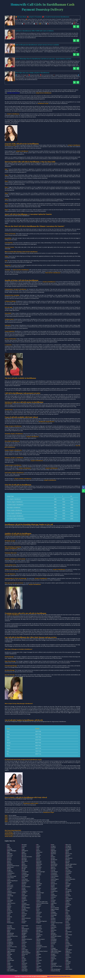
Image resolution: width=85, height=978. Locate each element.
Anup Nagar (68, 847)
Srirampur (68, 963)
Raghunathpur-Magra (56, 951)
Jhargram (24, 909)
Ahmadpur (24, 844)
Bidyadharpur (10, 867)
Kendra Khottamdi (26, 918)
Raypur (9, 955)
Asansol (53, 849)
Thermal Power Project (56, 966)
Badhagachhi (25, 850)
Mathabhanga (10, 933)
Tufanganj (24, 967)
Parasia (23, 945)
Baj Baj (38, 853)
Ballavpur (38, 855)
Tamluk (67, 964)
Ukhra (37, 967)
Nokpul (23, 940)
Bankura (9, 858)
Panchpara (53, 942)
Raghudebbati (54, 949)
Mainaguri (38, 930)
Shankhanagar (10, 960)
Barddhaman (54, 859)
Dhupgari (68, 885)
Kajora (37, 910)
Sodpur (9, 963)
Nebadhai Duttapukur (27, 939)
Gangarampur (54, 891)
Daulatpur (24, 882)
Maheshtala (39, 928)
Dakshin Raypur (25, 880)
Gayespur (9, 894)
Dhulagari (38, 885)
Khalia (8, 919)
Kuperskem (53, 927)
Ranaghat (38, 954)
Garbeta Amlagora (11, 892)
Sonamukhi (24, 963)
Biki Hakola (24, 867)
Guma (8, 897)
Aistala (52, 844)
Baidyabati (9, 853)
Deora (67, 882)
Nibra (67, 939)
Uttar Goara (24, 969)
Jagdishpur (38, 904)
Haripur (38, 900)
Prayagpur (53, 948)
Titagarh (9, 967)
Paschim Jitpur (69, 945)
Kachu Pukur (25, 910)
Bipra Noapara (69, 867)
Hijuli (23, 901)
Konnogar (9, 925)
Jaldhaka (9, 906)
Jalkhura (24, 906)
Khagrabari (68, 918)
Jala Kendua (68, 904)
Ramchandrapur (55, 952)
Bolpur (67, 868)
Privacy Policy (60, 976)
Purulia (38, 949)
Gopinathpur (54, 895)
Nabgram (38, 936)
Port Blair (38, 948)
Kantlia (38, 915)
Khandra (38, 919)
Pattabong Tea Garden (41, 946)
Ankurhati (53, 847)
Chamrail (9, 874)
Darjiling (9, 882)
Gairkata (38, 891)
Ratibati (67, 954)
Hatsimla (9, 901)
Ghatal (23, 894)
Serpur (67, 958)
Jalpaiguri (38, 906)
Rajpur (38, 952)
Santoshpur (68, 957)
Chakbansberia (10, 873)
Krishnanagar (25, 925)
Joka (67, 909)
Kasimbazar (39, 916)
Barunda (68, 861)
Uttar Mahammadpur (12, 970)
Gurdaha (24, 897)
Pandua (67, 942)
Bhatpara (38, 865)
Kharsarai (53, 921)
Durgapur (38, 888)
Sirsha (37, 961)
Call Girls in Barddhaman (13, 93)
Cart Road (68, 870)
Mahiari (53, 928)
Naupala (68, 937)
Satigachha (53, 958)
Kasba (23, 916)
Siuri (52, 961)
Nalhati (23, 937)
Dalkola (38, 880)
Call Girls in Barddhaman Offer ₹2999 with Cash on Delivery (34, 31)
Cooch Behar (25, 879)
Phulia (8, 948)
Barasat (38, 859)
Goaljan (53, 894)
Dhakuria (24, 883)
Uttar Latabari (69, 969)
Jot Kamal (9, 910)
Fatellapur (53, 889)
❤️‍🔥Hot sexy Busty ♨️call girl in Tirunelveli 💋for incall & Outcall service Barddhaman (42, 17)
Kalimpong (38, 912)
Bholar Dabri (54, 865)
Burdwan (38, 870)
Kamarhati (24, 913)
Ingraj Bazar (54, 903)
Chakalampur (69, 871)
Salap (23, 957)
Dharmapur (68, 883)
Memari (38, 933)
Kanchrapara (54, 913)
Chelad (23, 877)
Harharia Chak (69, 898)
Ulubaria (68, 967)
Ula (52, 967)
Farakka (38, 889)
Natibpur (53, 937)
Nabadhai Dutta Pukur (12, 936)
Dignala (53, 886)
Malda (8, 931)
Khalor (23, 919)
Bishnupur (53, 868)
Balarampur (10, 855)
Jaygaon (9, 907)
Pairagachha (10, 942)
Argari (23, 849)
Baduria (38, 850)
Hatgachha (68, 900)
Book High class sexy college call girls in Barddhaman (32, 72)
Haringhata (24, 900)
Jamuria (53, 906)
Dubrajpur (9, 888)
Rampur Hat (25, 954)
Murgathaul (54, 934)
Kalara (23, 912)
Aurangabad (68, 849)
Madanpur (68, 927)
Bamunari (9, 856)
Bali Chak (24, 855)
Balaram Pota (69, 853)
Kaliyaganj (53, 912)
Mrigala (23, 934)
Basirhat (9, 862)
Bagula (23, 852)
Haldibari (24, 898)
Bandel (38, 856)
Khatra (67, 921)
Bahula (67, 852)
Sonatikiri (38, 963)
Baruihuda (38, 861)
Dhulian (53, 885)
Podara (23, 948)
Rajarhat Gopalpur (26, 952)
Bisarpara (38, 868)
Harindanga (10, 900)
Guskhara (53, 897)
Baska (23, 862)
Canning (53, 870)
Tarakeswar (10, 966)
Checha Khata (10, 877)
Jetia (67, 907)
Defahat (53, 882)
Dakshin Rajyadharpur (12, 880)
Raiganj (9, 952)
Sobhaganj (68, 961)
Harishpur (53, 900)
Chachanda (10, 871)
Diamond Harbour (26, 886)
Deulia (8, 883)
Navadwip (9, 939)
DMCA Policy (67, 976)
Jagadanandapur (26, 904)
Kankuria (24, 915)
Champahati (54, 873)
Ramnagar (9, 954)
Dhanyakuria (54, 883)
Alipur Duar (68, 844)
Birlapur (9, 868)
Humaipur (24, 903)
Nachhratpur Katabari (56, 936)
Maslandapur (69, 931)
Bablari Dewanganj (11, 850)
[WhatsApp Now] (77, 26)
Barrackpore (25, 861)
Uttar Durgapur (10, 969)
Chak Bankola (25, 871)
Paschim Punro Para (12, 946)
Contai (8, 879)
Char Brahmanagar (11, 876)
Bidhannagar (69, 865)
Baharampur (39, 852)
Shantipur (24, 960)
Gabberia (9, 891)
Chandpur (38, 874)
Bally (52, 855)
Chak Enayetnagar (40, 871)
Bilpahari (53, 867)
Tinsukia (67, 966)
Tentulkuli (38, 966)
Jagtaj (52, 904)
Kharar (8, 921)
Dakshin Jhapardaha (70, 879)
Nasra (37, 937)
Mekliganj (24, 933)
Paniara (23, 943)
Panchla (38, 942)
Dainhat (38, 879)
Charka (38, 876)
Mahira (9, 930)
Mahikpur (68, 928)
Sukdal (8, 964)
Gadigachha (24, 891)
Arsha (37, 849)
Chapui (67, 874)
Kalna (67, 912)
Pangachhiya (10, 943)
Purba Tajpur (25, 949)
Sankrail (53, 957)
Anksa (37, 847)
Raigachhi (68, 951)
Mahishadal (24, 930)
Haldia (8, 898)
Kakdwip (68, 910)
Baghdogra (53, 850)
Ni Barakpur (54, 939)
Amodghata (68, 846)
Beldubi (67, 862)
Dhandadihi (39, 883)
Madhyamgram (25, 928)
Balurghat (68, 855)
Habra (67, 897)
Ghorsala (38, 894)
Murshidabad (69, 934)
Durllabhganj (54, 888)
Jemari (37, 907)
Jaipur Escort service (52, 976)
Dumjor (23, 888)
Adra (8, 844)
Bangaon (53, 856)
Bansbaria (24, 858)
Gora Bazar (68, 895)
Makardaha (53, 930)
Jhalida (8, 909)
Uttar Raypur (39, 970)
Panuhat (53, 943)
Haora (52, 898)
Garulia (67, 892)
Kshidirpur (53, 925)
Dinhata (67, 886)
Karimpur (68, 915)
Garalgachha (69, 891)
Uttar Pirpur (24, 970)
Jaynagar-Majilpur (26, 907)
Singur (23, 961)
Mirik (67, 933)
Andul (23, 847)
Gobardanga (10, 895)
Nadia (67, 936)
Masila (52, 931)
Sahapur (68, 955)
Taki (37, 964)
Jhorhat (38, 909)
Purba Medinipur (11, 949)
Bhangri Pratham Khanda (13, 865)
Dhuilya (23, 885)
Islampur (68, 903)
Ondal (67, 940)
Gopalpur (38, 895)
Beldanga (53, 862)
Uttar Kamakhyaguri (55, 969)
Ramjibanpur (69, 952)
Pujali (67, 948)
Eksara (8, 889)
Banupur (53, 858)
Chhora (38, 877)
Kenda (8, 918)
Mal (66, 930)
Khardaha (24, 921)
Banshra (38, 858)
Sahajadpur (53, 955)
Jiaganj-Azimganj (55, 909)
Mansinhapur (39, 931)
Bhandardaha (54, 864)
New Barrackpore (40, 939)
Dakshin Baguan (55, 879)
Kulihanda (9, 927)
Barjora (9, 861)
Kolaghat (38, 922)
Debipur (38, 882)
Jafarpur (9, 904)
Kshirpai (67, 925)
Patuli (52, 946)
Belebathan (10, 864)
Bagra (8, 852)
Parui (52, 945)
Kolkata (67, 922)
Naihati (9, 937)
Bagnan (67, 850)
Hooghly (53, 901)
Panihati (38, 943)
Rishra (23, 955)
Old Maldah (53, 940)
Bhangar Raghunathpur (71, 864)
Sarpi (37, 958)
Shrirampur (39, 960)
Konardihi (68, 924)
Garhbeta (24, 892)
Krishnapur (39, 925)
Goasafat (68, 894)
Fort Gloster (68, 889)
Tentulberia (24, 966)
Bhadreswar (39, 864)
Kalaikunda (9, 912)
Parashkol (9, 945)
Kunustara (38, 927)
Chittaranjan (68, 877)
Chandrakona (54, 874)
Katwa (52, 916)
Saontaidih (9, 958)
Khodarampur (10, 922)
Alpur (8, 846)
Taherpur (24, 964)
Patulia (67, 946)
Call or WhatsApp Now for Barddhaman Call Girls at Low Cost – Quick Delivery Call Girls (43, 59)
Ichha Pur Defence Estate (42, 903)
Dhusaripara (10, 886)
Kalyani (9, 913)
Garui (52, 892)
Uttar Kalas (39, 969)
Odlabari (38, 940)
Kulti (23, 927)
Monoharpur (10, 934)
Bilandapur (39, 867)
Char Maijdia (25, 876)
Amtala (9, 847)
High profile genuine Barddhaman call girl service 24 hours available (37, 45)
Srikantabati (54, 963)
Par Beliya (68, 943)
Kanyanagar (54, 915)
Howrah (67, 901)
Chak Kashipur (54, 871)
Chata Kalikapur (54, 876)
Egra (67, 888)
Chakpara (38, 873)
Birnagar (24, 868)
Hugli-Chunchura (11, 903)
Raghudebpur (69, 949)
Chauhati (68, 876)
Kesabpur (53, 918)
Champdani (68, 873)
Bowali (23, 870)
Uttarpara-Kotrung (55, 970)
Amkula (38, 846)
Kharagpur (68, 919)
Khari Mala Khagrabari (41, 921)
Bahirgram (53, 852)
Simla (8, 961)
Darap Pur (68, 880)
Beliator (24, 864)
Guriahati (38, 897)
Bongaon (9, 870)
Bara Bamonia (69, 858)
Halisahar (38, 898)
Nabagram (24, 936)
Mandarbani (25, 931)
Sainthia (9, 957)
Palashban (24, 942)
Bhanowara (24, 865)
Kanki (8, 915)
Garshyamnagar (40, 892)
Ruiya (37, 955)
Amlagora (53, 846)
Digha (37, 886)
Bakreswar (53, 853)
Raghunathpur (25, 951)
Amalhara (24, 846)
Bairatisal (24, 853)
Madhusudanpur (11, 928)
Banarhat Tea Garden (27, 856)
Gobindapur (25, 895)
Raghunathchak (11, 951)
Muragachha (39, 934)
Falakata (24, 889)
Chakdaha (24, 873)
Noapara (9, 940)
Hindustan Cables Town (42, 901)
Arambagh (9, 849)
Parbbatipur (39, 945)
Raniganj (53, 954)
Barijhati (68, 859)
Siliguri (67, 960)
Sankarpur (38, 957)
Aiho (37, 844)
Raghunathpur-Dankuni (41, 951)
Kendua (38, 918)
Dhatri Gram (10, 885)
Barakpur (9, 859)
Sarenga (24, 958)
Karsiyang (9, 916)
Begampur (38, 862)
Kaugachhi (68, 916)
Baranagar (24, 859)
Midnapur (53, 933)
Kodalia (23, 922)
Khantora (53, 919)
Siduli (52, 960)
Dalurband (53, 880)
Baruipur (53, 861)
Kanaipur (38, 913)
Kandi (67, 913)
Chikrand (53, 877)
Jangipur (68, 906)
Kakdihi (53, 910)
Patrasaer (24, 946)
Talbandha (53, 964)
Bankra (67, 856)
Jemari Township (55, 907)
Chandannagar (25, 874)
